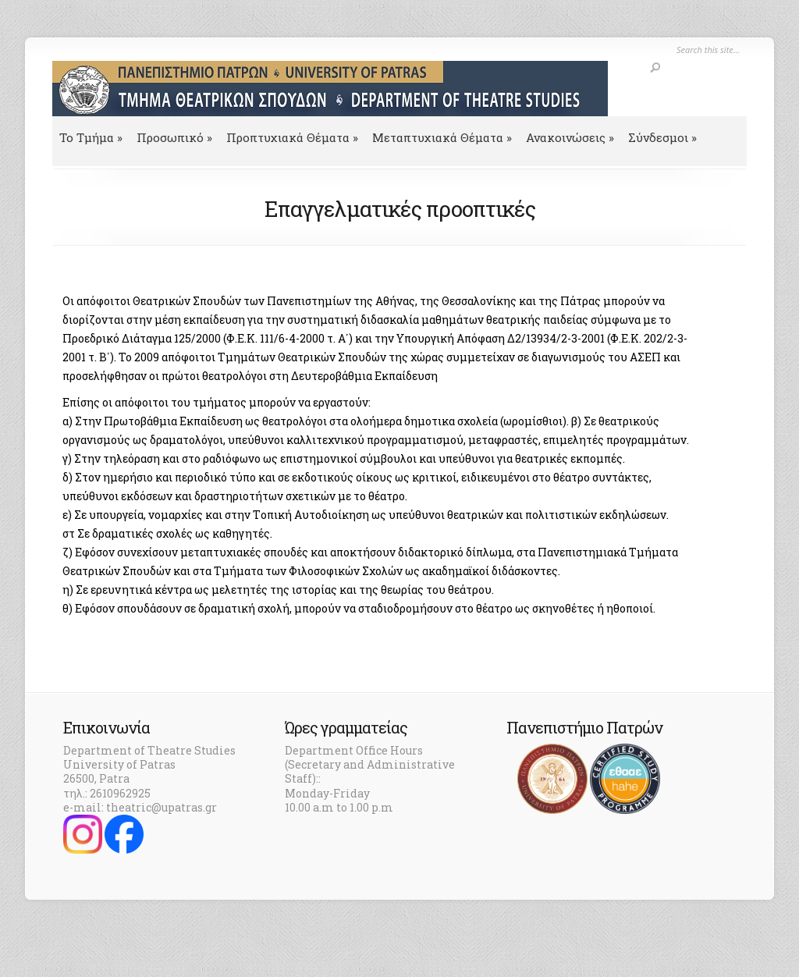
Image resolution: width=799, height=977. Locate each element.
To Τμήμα (91, 137)
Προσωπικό (174, 137)
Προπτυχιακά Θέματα (292, 137)
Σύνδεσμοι (662, 137)
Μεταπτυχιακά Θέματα (442, 137)
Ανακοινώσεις (570, 137)
